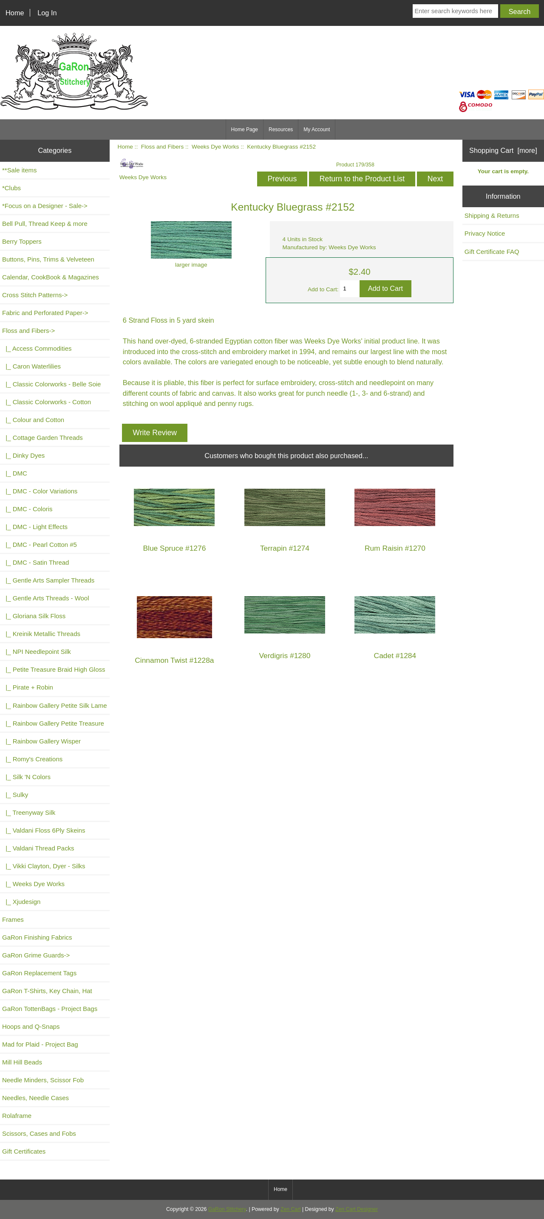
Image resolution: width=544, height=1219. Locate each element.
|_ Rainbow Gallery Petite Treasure (53, 723)
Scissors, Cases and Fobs (39, 1133)
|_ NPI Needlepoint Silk (36, 651)
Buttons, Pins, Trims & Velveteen (48, 259)
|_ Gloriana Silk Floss (33, 615)
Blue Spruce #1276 (174, 548)
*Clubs (11, 187)
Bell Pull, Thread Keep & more (45, 223)
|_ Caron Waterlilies (31, 366)
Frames (13, 919)
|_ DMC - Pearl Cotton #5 (39, 544)
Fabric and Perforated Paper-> (45, 312)
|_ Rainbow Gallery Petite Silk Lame (54, 705)
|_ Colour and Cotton (33, 419)
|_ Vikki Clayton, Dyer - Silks (43, 866)
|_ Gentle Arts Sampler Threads (48, 580)
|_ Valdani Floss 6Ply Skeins (43, 830)
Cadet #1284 (395, 656)
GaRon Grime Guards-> (36, 955)
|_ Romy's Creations (32, 759)
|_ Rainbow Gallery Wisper (41, 741)
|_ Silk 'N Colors (26, 776)
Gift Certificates (23, 1151)
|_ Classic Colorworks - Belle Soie (51, 384)
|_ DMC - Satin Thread (35, 562)
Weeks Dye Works (215, 147)
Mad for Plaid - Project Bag (40, 1044)
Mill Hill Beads (22, 1062)
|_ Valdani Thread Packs (38, 848)
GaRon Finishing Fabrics (37, 937)
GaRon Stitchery (227, 1209)
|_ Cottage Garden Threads (42, 437)
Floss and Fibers (162, 147)
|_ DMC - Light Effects (35, 526)
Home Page (244, 129)
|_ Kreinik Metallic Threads (41, 633)
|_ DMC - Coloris (27, 508)
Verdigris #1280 (284, 656)
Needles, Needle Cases (35, 1097)
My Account (316, 129)
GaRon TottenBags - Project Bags (49, 1008)
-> (28, 330)
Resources (281, 129)
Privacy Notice (485, 233)
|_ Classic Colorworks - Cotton (46, 401)
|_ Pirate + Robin (27, 687)
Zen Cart (290, 1209)
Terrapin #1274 (284, 548)
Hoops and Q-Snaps (31, 1026)
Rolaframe (16, 1115)
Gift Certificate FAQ (492, 251)
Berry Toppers (22, 241)
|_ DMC (14, 473)
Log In (47, 13)
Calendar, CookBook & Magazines (50, 277)
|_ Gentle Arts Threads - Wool (45, 598)
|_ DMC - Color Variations (39, 491)
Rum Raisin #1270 (395, 548)
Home (15, 13)
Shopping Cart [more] (503, 150)
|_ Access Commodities (36, 348)
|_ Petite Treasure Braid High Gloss (53, 669)
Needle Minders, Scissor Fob (43, 1080)
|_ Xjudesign (21, 901)
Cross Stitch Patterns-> (35, 294)
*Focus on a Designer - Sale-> (45, 205)
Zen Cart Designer (356, 1209)
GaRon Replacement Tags (39, 973)
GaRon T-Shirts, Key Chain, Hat (47, 990)
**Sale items (19, 170)
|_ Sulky (15, 794)
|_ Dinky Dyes (23, 455)
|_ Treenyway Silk (28, 812)
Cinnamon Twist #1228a (174, 660)
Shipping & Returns (492, 215)
